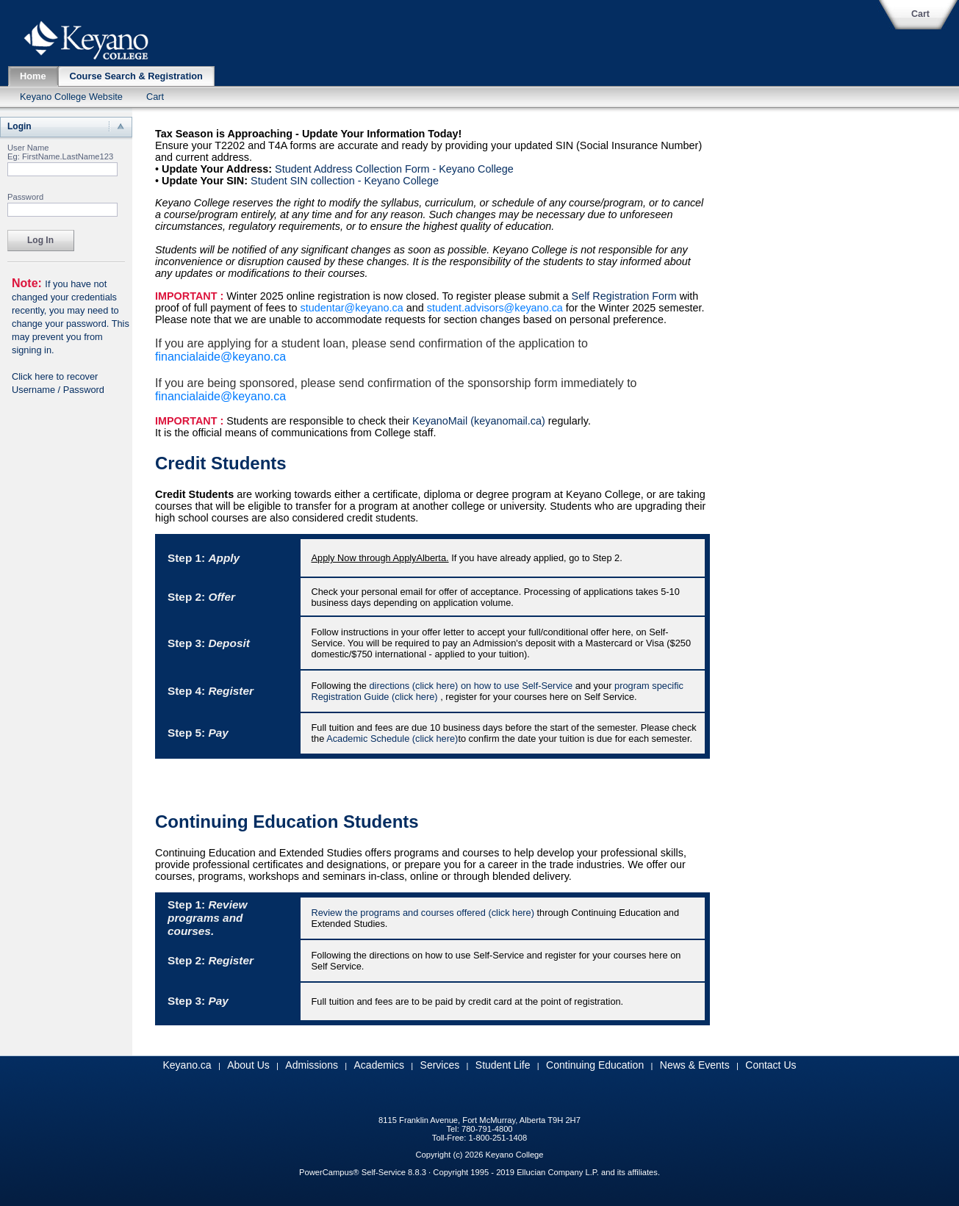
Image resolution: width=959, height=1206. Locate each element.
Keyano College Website (71, 96)
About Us (248, 1065)
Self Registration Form (624, 296)
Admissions (311, 1065)
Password (25, 196)
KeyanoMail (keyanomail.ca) (478, 421)
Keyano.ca (186, 1065)
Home (33, 76)
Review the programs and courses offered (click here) (423, 912)
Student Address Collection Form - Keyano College (394, 169)
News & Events (695, 1065)
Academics (379, 1065)
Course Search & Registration (136, 76)
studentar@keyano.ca (352, 308)
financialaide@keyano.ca (220, 356)
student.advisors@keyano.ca (495, 308)
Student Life (503, 1065)
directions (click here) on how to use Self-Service (470, 685)
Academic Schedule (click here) (392, 738)
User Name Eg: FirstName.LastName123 (60, 152)
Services (440, 1065)
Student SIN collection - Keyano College (345, 181)
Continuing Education (595, 1065)
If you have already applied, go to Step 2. (467, 557)
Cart (920, 14)
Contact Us (770, 1065)
